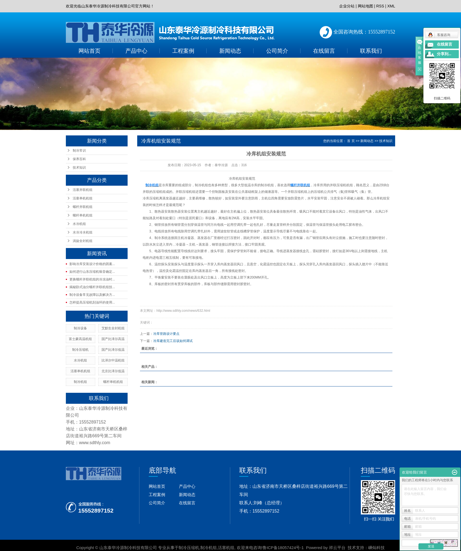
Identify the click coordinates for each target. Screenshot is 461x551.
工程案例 (183, 51)
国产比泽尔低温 (113, 350)
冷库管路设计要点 (166, 334)
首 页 (351, 141)
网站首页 (89, 51)
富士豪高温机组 (80, 339)
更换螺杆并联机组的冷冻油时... (92, 279)
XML (391, 6)
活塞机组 (226, 547)
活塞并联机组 (82, 190)
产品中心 (136, 51)
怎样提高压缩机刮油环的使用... (92, 302)
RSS (380, 6)
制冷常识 (79, 150)
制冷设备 (80, 328)
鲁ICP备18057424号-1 (283, 547)
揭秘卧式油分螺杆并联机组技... (92, 287)
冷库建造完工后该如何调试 (173, 341)
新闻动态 (230, 51)
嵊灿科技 (376, 547)
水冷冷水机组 (82, 232)
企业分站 (347, 6)
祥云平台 (337, 547)
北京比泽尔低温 (113, 371)
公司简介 (277, 51)
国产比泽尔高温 (113, 339)
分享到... (444, 54)
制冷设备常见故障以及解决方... (92, 295)
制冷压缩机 (80, 350)
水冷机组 (79, 224)
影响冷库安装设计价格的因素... (92, 264)
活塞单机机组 (82, 198)
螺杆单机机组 (82, 215)
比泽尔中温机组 (113, 360)
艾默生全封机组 (113, 328)
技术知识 (79, 167)
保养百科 (79, 159)
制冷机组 (80, 382)
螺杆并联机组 (82, 207)
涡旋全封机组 (82, 241)
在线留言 (324, 51)
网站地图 (365, 6)
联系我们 (371, 51)
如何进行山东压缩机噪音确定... (92, 272)
